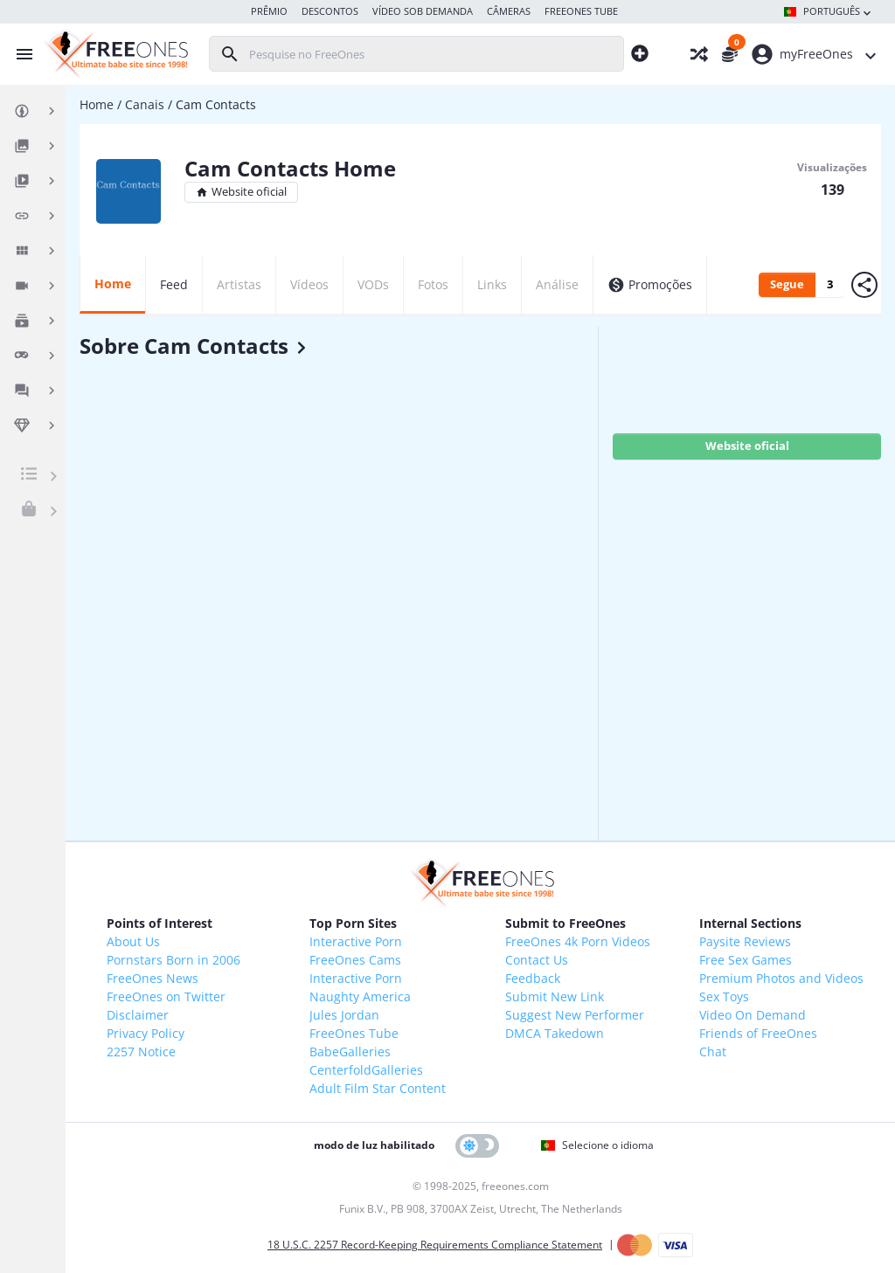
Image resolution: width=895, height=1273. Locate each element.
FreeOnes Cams (355, 959)
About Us (133, 941)
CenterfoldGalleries (366, 1070)
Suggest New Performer (574, 1015)
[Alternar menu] (20, 54)
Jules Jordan (344, 1015)
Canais (144, 104)
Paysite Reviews (745, 941)
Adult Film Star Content (377, 1088)
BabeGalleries (350, 1051)
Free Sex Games (745, 959)
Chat (712, 1051)
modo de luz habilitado (374, 1145)
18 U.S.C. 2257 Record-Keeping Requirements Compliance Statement (434, 1244)
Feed (174, 284)
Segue (787, 284)
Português (829, 12)
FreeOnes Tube (354, 1033)
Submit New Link (554, 996)
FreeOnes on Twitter (166, 996)
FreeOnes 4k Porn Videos (577, 941)
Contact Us (536, 959)
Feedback (532, 978)
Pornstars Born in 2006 (173, 959)
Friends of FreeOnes (758, 1033)
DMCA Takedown (554, 1033)
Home (97, 104)
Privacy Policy (145, 1033)
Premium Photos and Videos (781, 978)
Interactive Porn (355, 941)
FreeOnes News (152, 978)
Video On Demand (752, 1015)
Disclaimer (138, 1015)
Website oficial (241, 191)
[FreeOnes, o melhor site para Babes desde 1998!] (114, 54)
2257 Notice (141, 1051)
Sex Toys (724, 996)
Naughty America (360, 996)
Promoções (649, 285)
